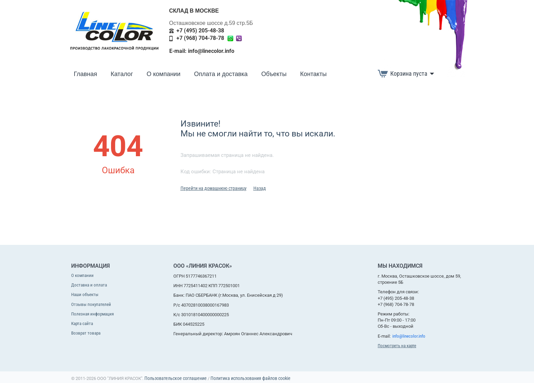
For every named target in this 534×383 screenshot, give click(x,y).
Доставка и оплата (89, 285)
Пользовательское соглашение (175, 378)
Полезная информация (92, 313)
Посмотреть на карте (397, 345)
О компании (163, 74)
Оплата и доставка (221, 74)
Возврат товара (85, 333)
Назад (259, 188)
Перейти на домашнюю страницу (213, 188)
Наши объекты (84, 294)
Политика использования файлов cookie (250, 378)
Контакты (313, 74)
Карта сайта (82, 323)
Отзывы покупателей (91, 304)
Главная (85, 74)
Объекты (273, 74)
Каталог (122, 74)
